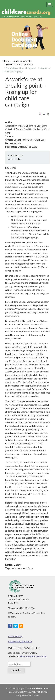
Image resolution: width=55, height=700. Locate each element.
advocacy (17, 568)
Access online (15, 159)
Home (6, 60)
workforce (27, 568)
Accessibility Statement (20, 641)
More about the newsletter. (33, 656)
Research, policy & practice (19, 64)
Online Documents (21, 60)
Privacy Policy (15, 636)
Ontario (18, 564)
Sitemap (43, 691)
